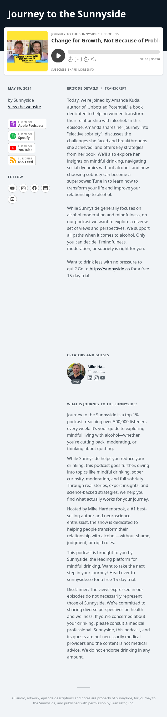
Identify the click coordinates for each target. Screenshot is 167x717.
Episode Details (82, 88)
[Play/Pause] (27, 51)
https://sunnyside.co (109, 269)
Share (72, 69)
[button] (114, 52)
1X (78, 59)
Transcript (115, 88)
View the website (24, 107)
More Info (86, 69)
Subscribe (58, 69)
